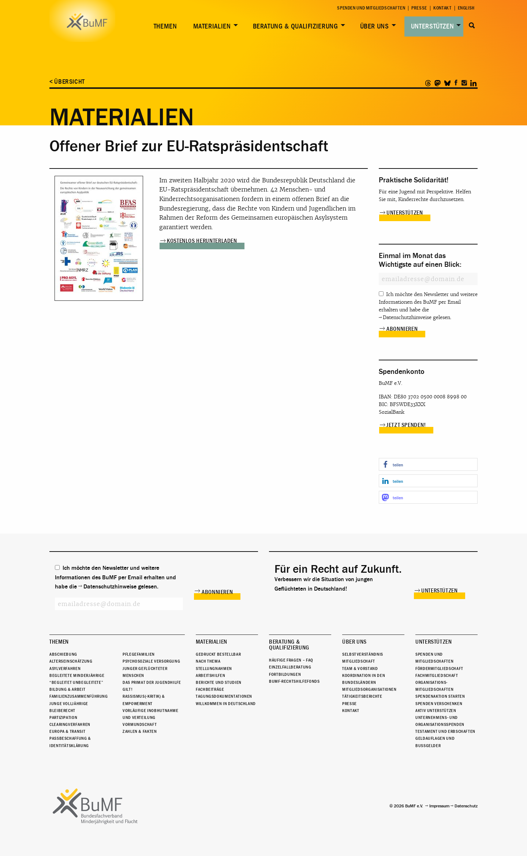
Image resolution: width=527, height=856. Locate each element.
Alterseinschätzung (71, 661)
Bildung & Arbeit (67, 689)
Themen (165, 26)
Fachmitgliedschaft (436, 675)
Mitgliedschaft (358, 661)
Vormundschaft (140, 724)
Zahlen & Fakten (140, 731)
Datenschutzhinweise (407, 317)
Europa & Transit (67, 731)
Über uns (374, 26)
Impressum (439, 805)
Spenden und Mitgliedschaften (371, 8)
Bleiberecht (62, 710)
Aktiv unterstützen (435, 710)
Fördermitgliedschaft (439, 668)
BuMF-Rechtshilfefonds (294, 681)
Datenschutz (466, 805)
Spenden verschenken (438, 703)
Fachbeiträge (210, 689)
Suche (472, 25)
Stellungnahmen (214, 668)
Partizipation (63, 717)
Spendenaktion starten (440, 696)
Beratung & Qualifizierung (295, 26)
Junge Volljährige (68, 703)
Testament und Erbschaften (445, 731)
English (466, 8)
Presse (419, 8)
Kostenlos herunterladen (202, 241)
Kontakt (442, 8)
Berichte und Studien (219, 682)
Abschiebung (63, 654)
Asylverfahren (65, 668)
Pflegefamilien (139, 654)
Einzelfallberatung (290, 667)
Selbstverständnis (362, 654)
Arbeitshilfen (210, 675)
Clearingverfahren (69, 724)
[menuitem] (164, 26)
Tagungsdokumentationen (224, 696)
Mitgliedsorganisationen (369, 689)
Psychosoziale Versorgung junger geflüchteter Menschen (151, 668)
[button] (428, 464)
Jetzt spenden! (406, 425)
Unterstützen (432, 26)
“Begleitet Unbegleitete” (76, 682)
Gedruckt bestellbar (218, 654)
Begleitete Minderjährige (76, 675)
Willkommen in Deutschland (226, 703)
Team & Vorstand (360, 668)
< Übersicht (67, 82)
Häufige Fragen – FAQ (291, 660)
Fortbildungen (285, 674)
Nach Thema (208, 661)
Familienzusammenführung (78, 696)
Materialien (212, 26)
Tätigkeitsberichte (362, 696)
